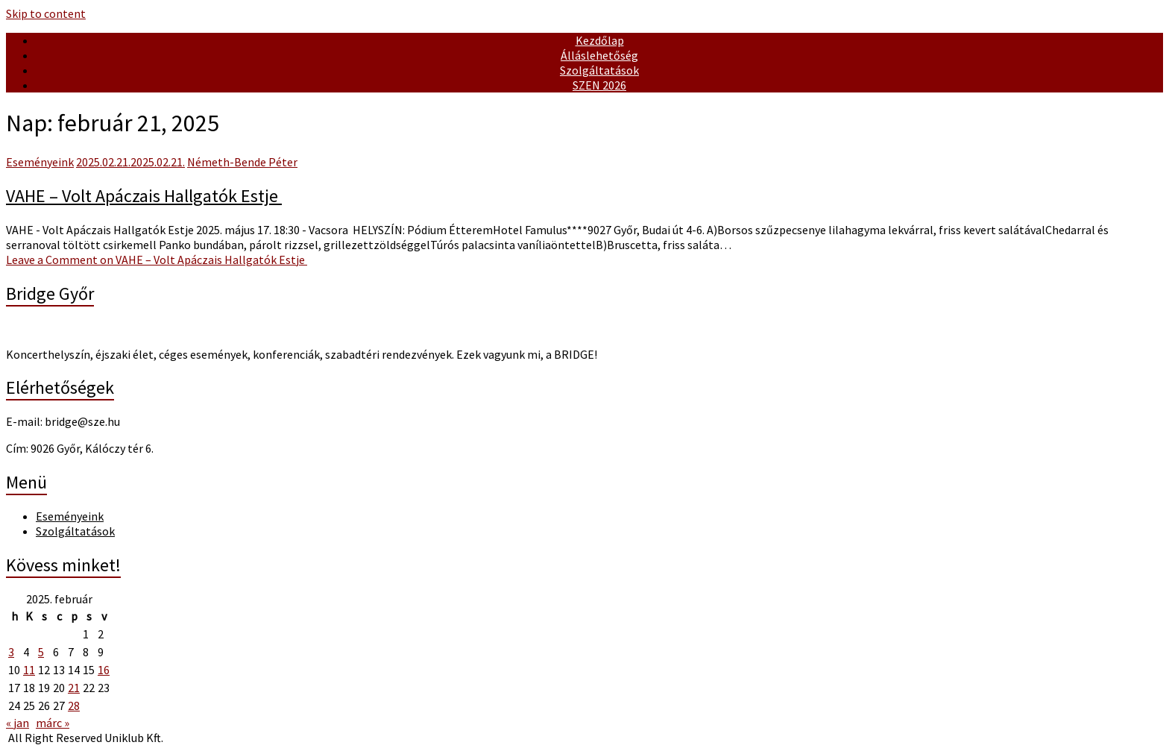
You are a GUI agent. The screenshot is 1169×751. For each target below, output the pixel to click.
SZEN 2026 (599, 85)
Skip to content (46, 13)
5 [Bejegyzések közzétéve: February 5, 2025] (41, 651)
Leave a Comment (156, 259)
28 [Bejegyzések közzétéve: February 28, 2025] (74, 705)
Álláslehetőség (599, 55)
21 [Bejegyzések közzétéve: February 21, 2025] (74, 687)
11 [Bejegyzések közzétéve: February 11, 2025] (29, 669)
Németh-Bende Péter (242, 161)
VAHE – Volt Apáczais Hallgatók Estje (144, 195)
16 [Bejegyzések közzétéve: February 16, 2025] (104, 669)
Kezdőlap (600, 40)
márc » (52, 722)
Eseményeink (40, 161)
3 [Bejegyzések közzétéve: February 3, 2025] (11, 651)
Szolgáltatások (599, 70)
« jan (17, 722)
